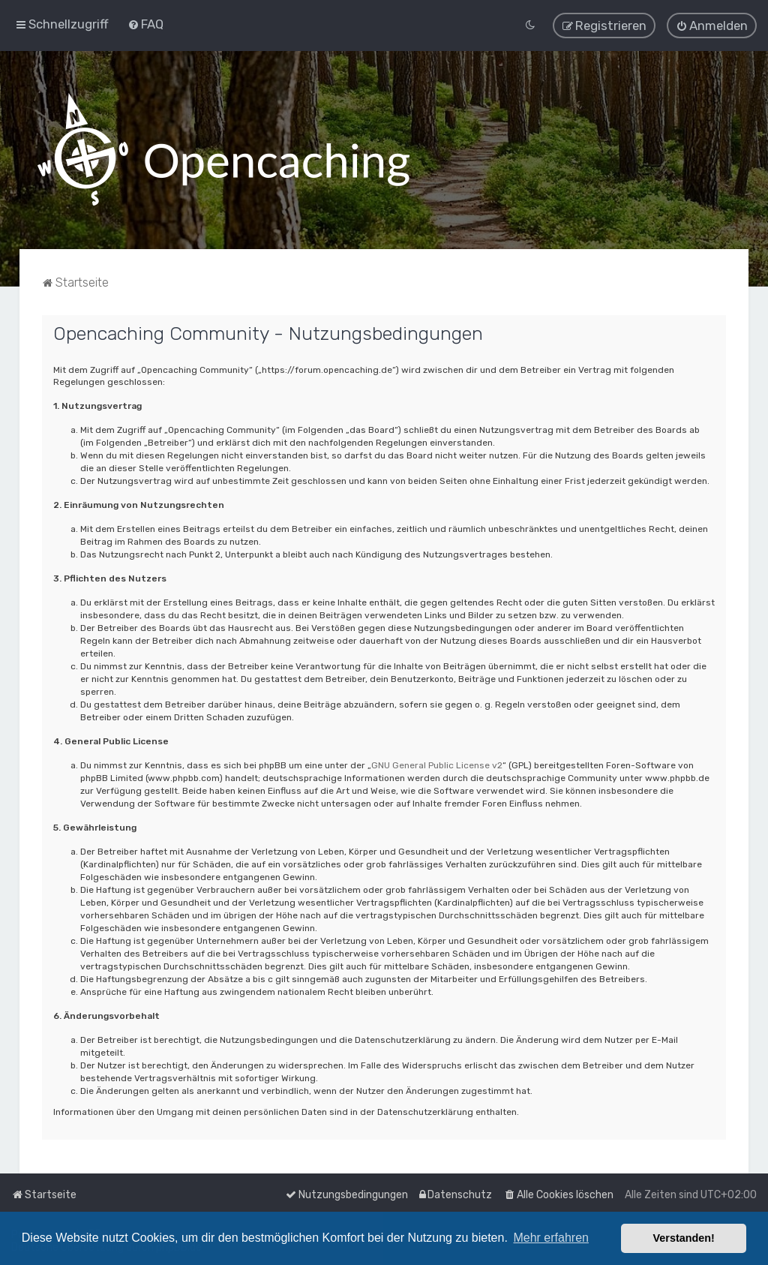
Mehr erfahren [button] (551, 1237)
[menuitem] (145, 24)
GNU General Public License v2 (436, 764)
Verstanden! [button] (684, 1238)
